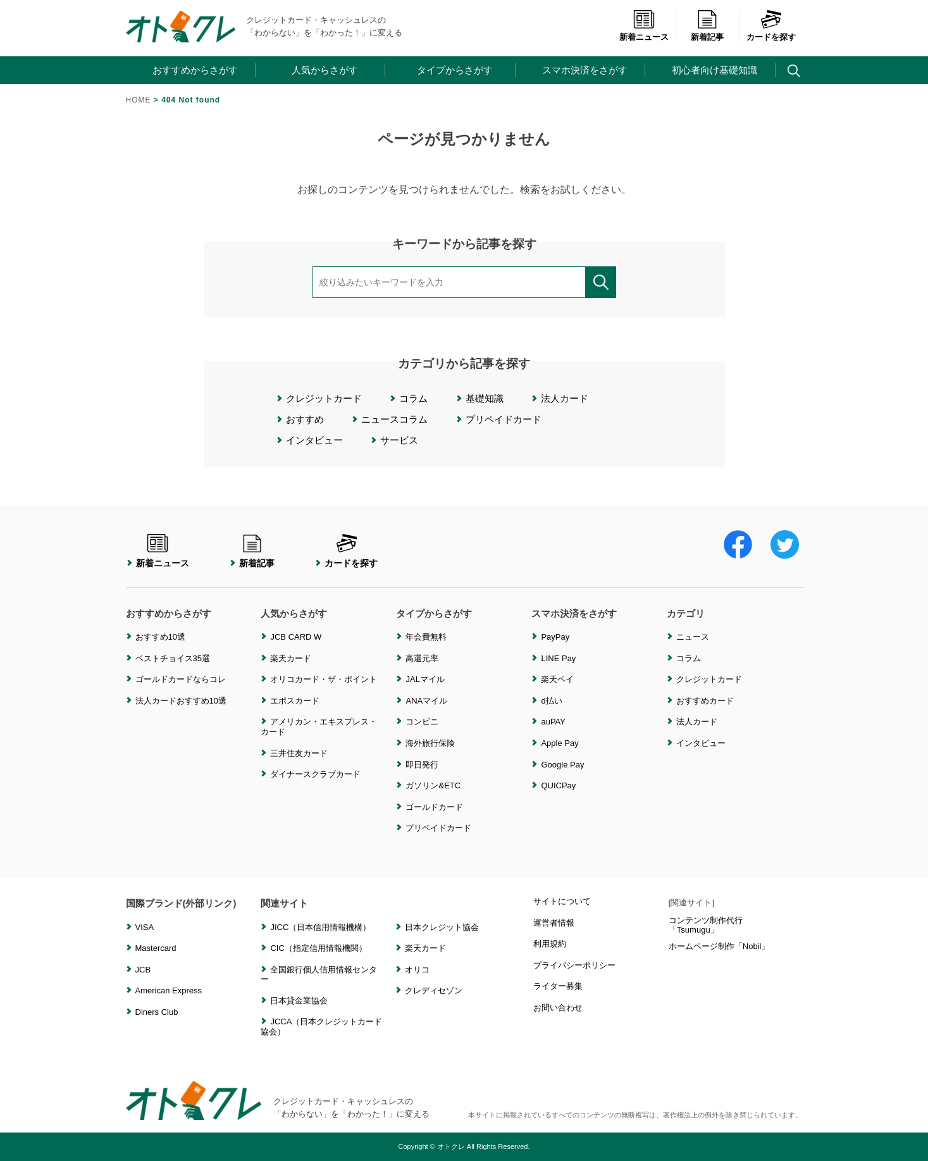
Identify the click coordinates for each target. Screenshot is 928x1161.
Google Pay (562, 764)
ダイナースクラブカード (315, 774)
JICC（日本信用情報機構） (320, 927)
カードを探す (771, 31)
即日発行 (421, 764)
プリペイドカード (503, 419)
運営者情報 (553, 923)
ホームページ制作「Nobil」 (719, 946)
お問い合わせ (558, 1007)
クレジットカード (324, 398)
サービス (399, 440)
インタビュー (314, 440)
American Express (168, 990)
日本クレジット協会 (442, 927)
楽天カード (290, 658)
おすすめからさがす (195, 70)
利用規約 (549, 943)
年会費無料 (426, 637)
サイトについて (562, 901)
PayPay (555, 637)
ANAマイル (426, 700)
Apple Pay (559, 743)
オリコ (417, 969)
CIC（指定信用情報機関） (318, 948)
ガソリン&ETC (433, 785)
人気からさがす (325, 70)
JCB (143, 969)
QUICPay (558, 785)
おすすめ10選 (160, 637)
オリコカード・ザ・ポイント (323, 679)
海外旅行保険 (430, 743)
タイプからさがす (455, 70)
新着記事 (707, 31)
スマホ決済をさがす (585, 70)
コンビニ (421, 721)
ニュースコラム (394, 419)
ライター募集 (558, 986)
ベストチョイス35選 (172, 658)
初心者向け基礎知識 (714, 70)
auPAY (553, 721)
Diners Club (156, 1012)
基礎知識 (485, 398)
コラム (413, 398)
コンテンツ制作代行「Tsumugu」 (706, 925)
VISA (144, 927)
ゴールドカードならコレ (180, 679)
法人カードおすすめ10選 (180, 700)
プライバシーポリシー (574, 965)
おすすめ (305, 419)
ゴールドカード (434, 807)
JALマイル (424, 679)
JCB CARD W (295, 637)
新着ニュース (644, 31)
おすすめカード (705, 700)
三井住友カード (299, 753)
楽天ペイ (557, 679)
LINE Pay (558, 658)
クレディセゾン (433, 990)
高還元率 (421, 658)
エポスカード (294, 700)
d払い (551, 700)
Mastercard (155, 948)
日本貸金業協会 (299, 1000)
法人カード (564, 398)
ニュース (692, 637)
